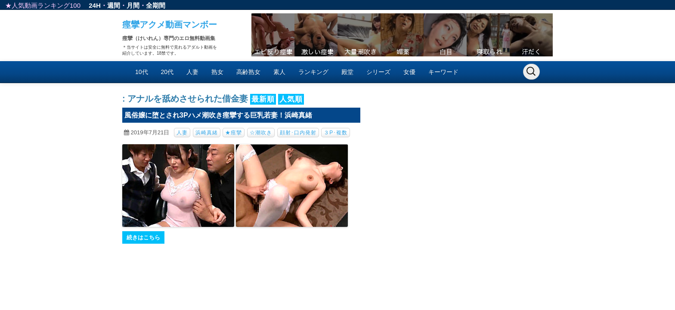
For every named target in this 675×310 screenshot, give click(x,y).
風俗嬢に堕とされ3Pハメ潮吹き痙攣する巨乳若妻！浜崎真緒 (218, 115)
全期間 (155, 5)
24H (95, 5)
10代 (141, 71)
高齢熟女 (248, 71)
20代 (167, 71)
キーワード (443, 71)
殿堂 (347, 71)
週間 (113, 5)
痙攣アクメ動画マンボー (169, 24)
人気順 (291, 99)
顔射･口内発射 (298, 133)
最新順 (263, 99)
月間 (133, 5)
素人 (279, 71)
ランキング (313, 71)
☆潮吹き (261, 133)
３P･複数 (335, 133)
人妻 (192, 71)
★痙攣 (233, 133)
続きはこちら (143, 237)
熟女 (217, 71)
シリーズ (378, 71)
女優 (409, 71)
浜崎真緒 (206, 133)
